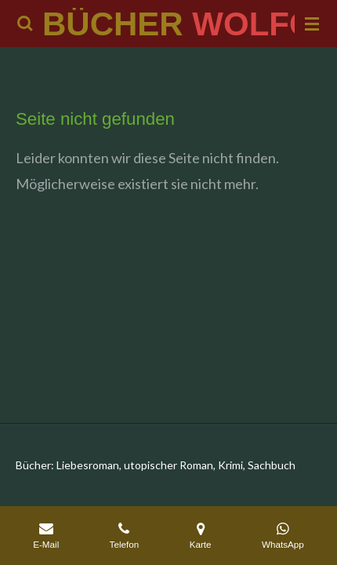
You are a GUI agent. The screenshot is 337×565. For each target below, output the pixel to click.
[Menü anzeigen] (312, 23)
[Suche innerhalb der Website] (25, 23)
